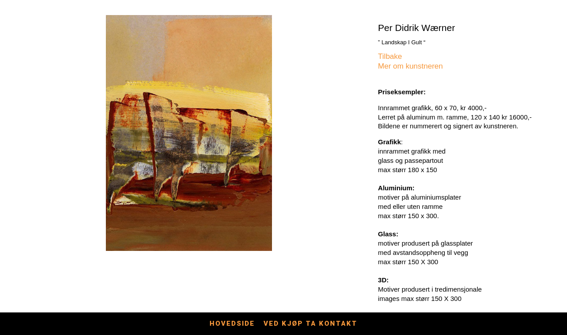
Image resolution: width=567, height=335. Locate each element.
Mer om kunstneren (410, 66)
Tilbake (390, 56)
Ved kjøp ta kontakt (310, 323)
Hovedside (232, 323)
